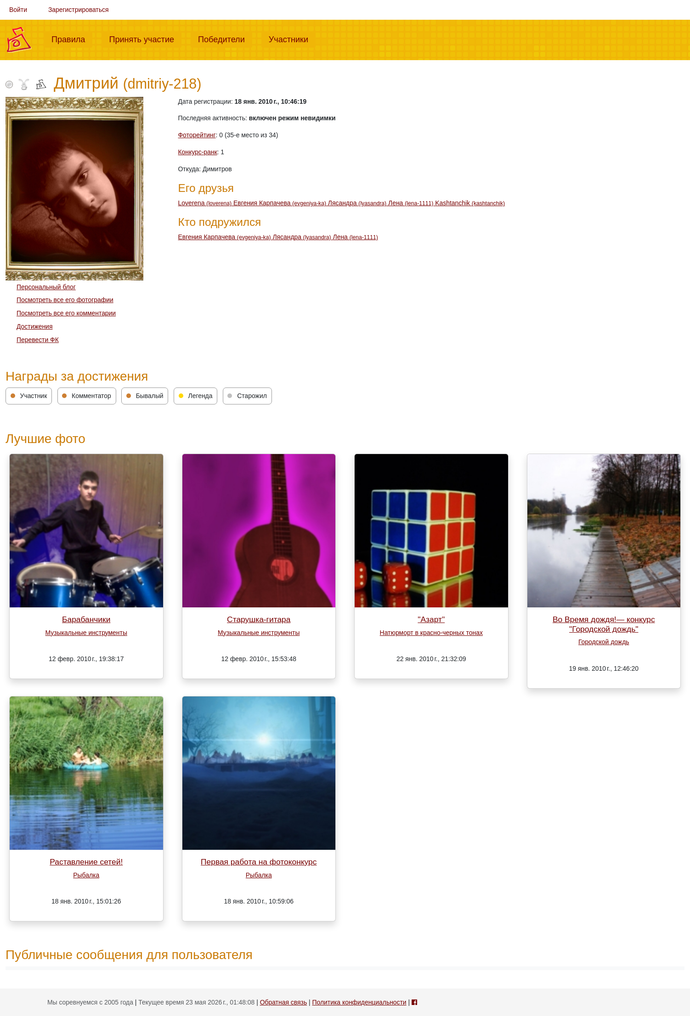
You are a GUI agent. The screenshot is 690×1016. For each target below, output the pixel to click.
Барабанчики (86, 619)
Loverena (205, 203)
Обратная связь (283, 1002)
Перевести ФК (38, 339)
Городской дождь (603, 642)
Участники (292, 38)
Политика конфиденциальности (359, 1002)
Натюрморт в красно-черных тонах (431, 632)
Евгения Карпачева (280, 203)
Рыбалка (86, 875)
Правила (71, 38)
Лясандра (358, 203)
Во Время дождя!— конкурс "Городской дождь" (604, 624)
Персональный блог (46, 287)
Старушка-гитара (258, 619)
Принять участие (145, 38)
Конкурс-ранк (197, 152)
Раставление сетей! (86, 861)
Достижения (34, 326)
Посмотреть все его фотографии (65, 299)
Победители (225, 38)
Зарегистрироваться (78, 9)
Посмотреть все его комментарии (66, 313)
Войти (18, 9)
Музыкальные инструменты (86, 632)
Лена (411, 203)
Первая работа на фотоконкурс (259, 861)
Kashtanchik (470, 203)
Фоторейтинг (197, 135)
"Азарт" (431, 619)
